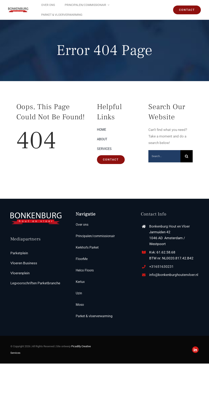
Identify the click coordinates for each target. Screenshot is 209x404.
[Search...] (164, 156)
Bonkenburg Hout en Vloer (169, 226)
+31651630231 (161, 266)
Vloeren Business (23, 263)
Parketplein (19, 253)
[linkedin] (195, 349)
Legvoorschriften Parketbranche (35, 283)
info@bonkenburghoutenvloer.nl (173, 275)
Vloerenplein (20, 273)
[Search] (186, 156)
